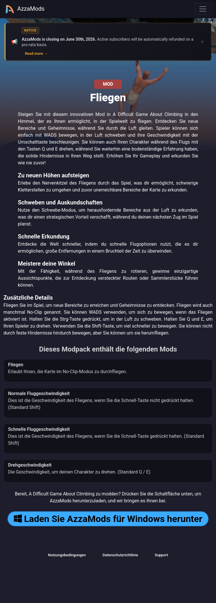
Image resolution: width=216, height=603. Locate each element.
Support (161, 555)
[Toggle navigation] (203, 9)
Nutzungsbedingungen (67, 555)
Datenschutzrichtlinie (120, 555)
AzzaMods (24, 9)
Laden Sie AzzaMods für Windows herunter (108, 518)
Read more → (36, 53)
